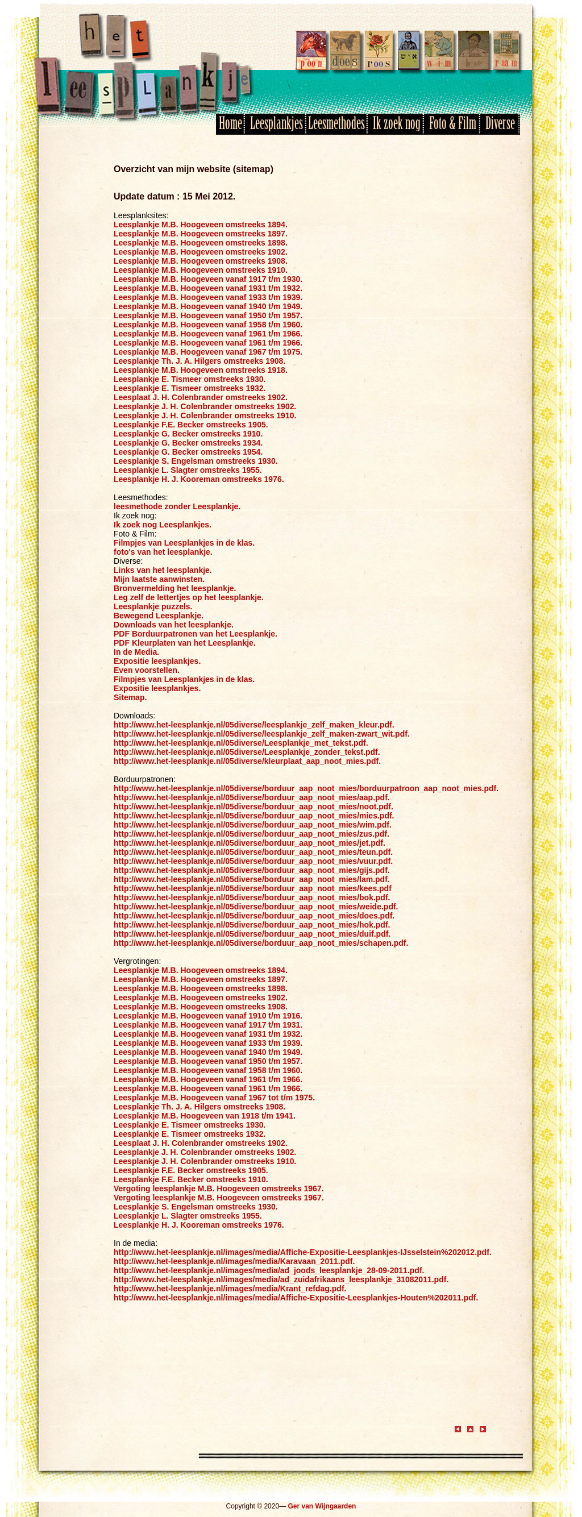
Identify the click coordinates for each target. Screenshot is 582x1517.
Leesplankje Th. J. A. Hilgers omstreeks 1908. (199, 360)
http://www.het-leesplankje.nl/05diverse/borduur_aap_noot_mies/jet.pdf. (249, 842)
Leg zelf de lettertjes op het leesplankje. (189, 597)
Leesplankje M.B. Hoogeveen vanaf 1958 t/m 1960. (208, 324)
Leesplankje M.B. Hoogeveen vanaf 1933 (190, 297)
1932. (292, 288)
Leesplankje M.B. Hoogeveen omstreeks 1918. (201, 370)
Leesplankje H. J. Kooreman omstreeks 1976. (199, 479)
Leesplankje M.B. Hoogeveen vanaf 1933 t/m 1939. (208, 1043)
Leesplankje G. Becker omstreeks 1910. (188, 433)
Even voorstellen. (147, 670)
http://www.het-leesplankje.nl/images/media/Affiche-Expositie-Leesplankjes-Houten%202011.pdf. (296, 1297)
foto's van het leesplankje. (163, 551)
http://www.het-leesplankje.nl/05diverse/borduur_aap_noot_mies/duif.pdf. (252, 933)
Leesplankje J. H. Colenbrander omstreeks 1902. (205, 406)
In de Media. (136, 651)
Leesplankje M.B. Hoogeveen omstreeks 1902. (201, 251)
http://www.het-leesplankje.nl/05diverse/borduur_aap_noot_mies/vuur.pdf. (253, 861)
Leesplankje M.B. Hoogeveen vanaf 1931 (190, 288)
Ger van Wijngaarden (322, 1506)
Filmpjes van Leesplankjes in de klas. (184, 542)
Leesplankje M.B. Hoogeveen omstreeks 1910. (201, 270)
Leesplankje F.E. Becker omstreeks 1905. (191, 424)
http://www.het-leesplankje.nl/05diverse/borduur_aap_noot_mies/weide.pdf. (256, 906)
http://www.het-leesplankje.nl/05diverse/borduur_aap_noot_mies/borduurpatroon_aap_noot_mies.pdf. (306, 788)
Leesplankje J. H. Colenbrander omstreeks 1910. (205, 415)
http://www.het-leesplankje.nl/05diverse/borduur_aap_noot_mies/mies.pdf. (254, 815)
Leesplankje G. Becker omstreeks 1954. (188, 451)
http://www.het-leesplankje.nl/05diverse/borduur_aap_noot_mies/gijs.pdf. (252, 870)
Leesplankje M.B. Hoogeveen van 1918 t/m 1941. (205, 1115)
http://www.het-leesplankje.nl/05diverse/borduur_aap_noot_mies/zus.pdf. (251, 833)
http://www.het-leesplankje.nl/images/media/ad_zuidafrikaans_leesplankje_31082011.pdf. (281, 1279)
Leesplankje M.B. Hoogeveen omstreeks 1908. (201, 260)
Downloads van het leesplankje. (174, 624)
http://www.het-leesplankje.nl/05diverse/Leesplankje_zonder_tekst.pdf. (247, 752)
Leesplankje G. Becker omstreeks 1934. (188, 442)
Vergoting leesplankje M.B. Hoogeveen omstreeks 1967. (219, 1188)
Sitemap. (130, 697)
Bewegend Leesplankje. (158, 615)
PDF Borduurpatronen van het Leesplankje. (195, 633)
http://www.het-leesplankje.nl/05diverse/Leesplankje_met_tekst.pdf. (241, 742)
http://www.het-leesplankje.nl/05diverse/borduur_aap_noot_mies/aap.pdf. (252, 797)
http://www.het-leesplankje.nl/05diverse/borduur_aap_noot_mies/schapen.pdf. (261, 942)
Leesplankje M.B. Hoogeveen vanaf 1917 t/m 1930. (208, 279)
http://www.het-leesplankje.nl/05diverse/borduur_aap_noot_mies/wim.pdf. (253, 824)
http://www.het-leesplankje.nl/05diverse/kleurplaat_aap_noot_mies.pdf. (247, 761)
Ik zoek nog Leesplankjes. (162, 524)
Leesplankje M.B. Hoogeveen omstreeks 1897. (201, 233)
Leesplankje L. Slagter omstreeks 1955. (188, 470)
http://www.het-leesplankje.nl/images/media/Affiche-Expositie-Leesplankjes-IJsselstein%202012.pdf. (303, 1252)
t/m (274, 288)
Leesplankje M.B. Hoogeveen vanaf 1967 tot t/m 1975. (214, 1097)
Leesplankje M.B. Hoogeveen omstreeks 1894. (201, 224)
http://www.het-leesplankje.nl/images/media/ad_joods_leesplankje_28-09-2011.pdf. (269, 1270)
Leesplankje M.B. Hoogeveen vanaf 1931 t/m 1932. (208, 1033)
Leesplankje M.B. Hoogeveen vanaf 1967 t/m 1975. (208, 351)
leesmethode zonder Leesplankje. (177, 506)
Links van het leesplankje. (163, 570)
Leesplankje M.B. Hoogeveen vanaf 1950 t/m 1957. (208, 315)
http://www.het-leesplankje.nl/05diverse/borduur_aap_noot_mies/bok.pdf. (252, 897)
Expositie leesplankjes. (157, 661)
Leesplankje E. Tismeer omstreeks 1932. (189, 388)
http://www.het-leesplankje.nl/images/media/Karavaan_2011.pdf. (234, 1261)
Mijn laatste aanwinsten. (159, 579)
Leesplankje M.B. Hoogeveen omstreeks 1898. (201, 242)
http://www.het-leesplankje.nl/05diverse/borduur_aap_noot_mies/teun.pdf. (253, 852)
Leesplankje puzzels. (153, 606)
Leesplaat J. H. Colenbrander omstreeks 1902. (201, 397)
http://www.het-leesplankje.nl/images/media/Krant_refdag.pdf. (230, 1288)
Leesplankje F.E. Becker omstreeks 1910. (191, 1179)
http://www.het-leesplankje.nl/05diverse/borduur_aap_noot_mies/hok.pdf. (252, 924)
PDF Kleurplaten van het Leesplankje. (185, 642)
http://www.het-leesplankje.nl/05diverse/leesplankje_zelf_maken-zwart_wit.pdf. (262, 733)
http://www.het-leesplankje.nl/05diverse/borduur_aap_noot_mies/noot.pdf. (253, 806)
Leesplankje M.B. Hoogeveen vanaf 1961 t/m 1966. (208, 333)
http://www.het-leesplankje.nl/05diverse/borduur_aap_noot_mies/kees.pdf (253, 888)
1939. (292, 297)
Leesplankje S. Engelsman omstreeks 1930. (196, 461)
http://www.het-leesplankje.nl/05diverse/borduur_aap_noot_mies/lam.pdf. (252, 879)
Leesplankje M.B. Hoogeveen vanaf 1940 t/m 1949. (208, 306)
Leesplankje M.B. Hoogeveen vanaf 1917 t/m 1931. (208, 1024)
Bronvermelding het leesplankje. (175, 588)
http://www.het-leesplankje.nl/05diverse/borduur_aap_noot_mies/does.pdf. (254, 915)
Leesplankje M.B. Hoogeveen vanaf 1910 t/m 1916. (208, 1015)
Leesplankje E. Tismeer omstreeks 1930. (189, 379)
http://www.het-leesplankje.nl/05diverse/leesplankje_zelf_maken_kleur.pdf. (254, 724)
